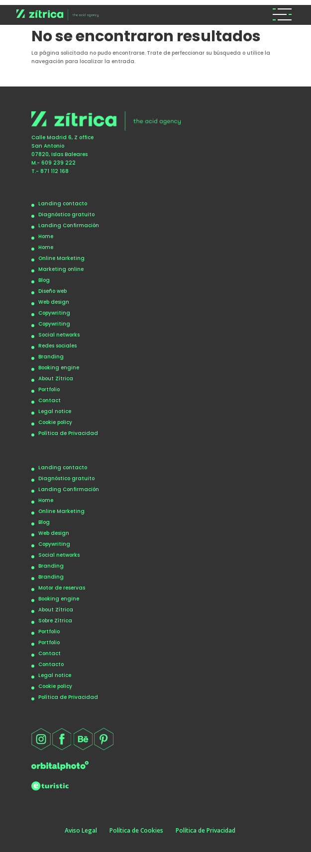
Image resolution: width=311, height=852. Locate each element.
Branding (51, 356)
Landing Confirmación (68, 225)
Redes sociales (57, 345)
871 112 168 (54, 171)
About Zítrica (55, 378)
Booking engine (58, 367)
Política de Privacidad (68, 433)
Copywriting (54, 313)
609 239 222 (58, 163)
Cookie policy (55, 422)
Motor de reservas (61, 588)
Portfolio (49, 389)
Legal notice (54, 411)
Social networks (59, 335)
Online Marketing (61, 258)
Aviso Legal (81, 830)
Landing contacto (62, 203)
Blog (44, 280)
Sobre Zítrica (55, 620)
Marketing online (61, 269)
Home (45, 236)
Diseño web (52, 291)
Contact (49, 400)
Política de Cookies (136, 830)
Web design (53, 302)
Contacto (51, 664)
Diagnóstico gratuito (66, 214)
